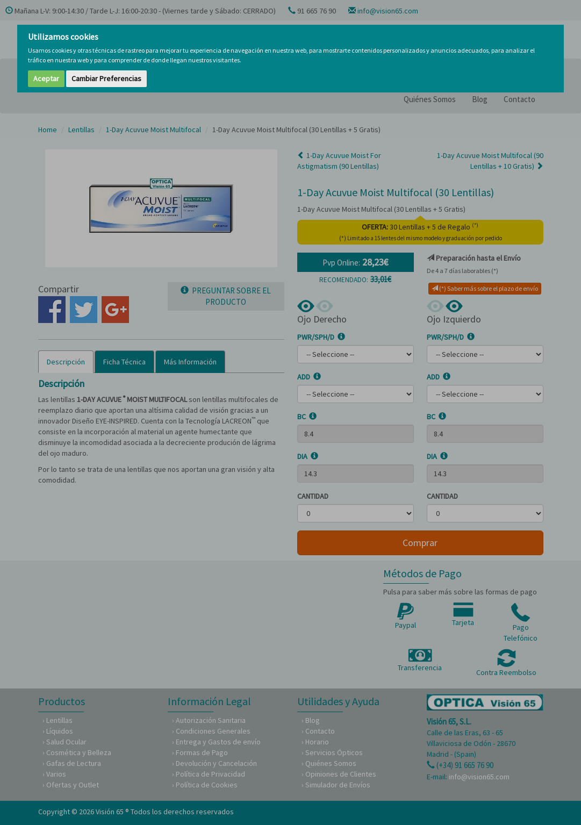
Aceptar (46, 78)
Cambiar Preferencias (106, 78)
